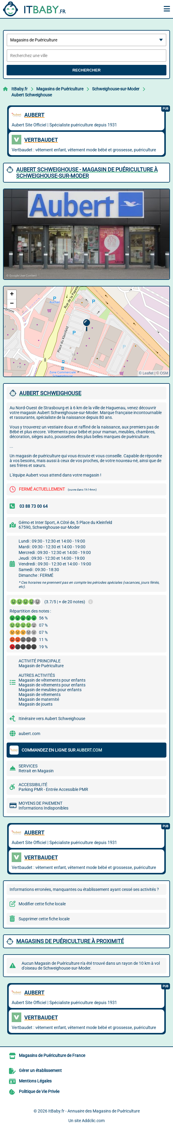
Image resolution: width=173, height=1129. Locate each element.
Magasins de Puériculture (59, 88)
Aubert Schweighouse (31, 94)
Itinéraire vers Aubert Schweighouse (52, 718)
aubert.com (29, 733)
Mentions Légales (35, 1081)
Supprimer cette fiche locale (44, 918)
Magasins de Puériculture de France (52, 1055)
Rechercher (86, 70)
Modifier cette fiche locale (42, 903)
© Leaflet (146, 373)
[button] (86, 325)
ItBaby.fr (19, 88)
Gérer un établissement (40, 1070)
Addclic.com (93, 1120)
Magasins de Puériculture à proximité (70, 941)
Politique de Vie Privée (39, 1091)
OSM (164, 373)
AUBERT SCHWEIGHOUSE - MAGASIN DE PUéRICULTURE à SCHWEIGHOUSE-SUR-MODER (87, 172)
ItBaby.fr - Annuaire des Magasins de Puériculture (94, 1111)
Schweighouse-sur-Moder (115, 88)
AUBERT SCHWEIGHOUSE (50, 393)
